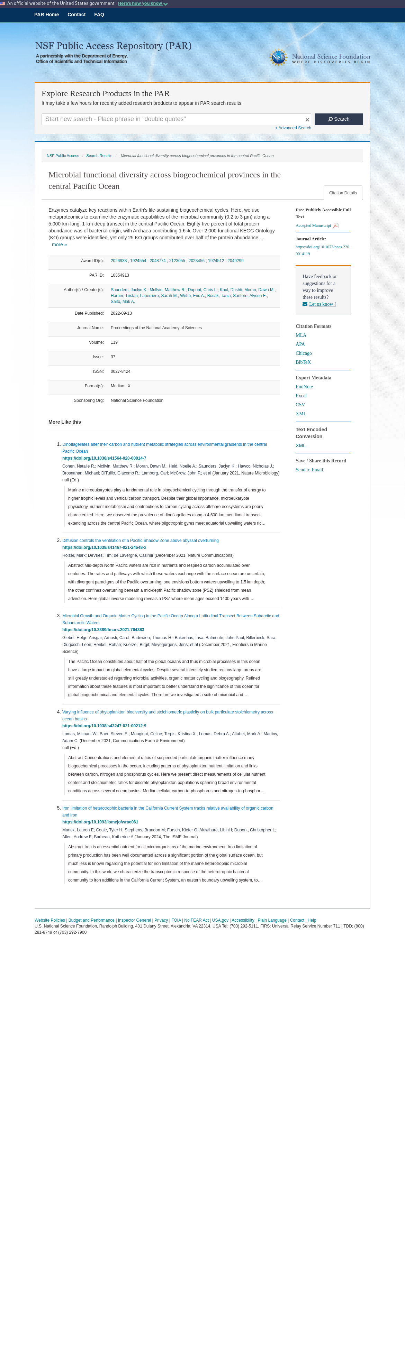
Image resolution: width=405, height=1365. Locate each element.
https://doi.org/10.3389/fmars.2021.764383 (104, 629)
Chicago (304, 353)
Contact (77, 14)
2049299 (235, 260)
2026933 (119, 260)
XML (301, 413)
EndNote (304, 386)
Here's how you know (143, 3)
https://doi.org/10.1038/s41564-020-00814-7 (105, 458)
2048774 (157, 260)
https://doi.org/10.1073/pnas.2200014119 (322, 250)
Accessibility (243, 920)
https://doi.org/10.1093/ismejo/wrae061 (101, 822)
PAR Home (46, 14)
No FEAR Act (196, 920)
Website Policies (50, 920)
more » (59, 244)
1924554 (138, 260)
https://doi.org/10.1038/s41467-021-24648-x (105, 547)
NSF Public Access (63, 156)
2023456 (197, 260)
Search (338, 119)
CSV (300, 404)
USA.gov (220, 920)
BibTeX (303, 362)
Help (312, 920)
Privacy (161, 920)
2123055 (177, 260)
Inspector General (134, 920)
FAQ (99, 14)
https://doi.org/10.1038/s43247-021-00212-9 (105, 725)
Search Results (99, 156)
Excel (301, 395)
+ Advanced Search (293, 128)
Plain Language (272, 920)
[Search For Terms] (176, 119)
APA (300, 344)
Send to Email (309, 469)
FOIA (176, 920)
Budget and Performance (92, 920)
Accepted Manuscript (317, 225)
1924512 (216, 260)
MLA (301, 335)
